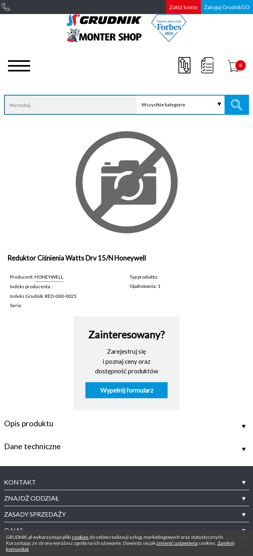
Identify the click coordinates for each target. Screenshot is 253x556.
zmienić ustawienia (177, 543)
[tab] (126, 482)
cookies (80, 537)
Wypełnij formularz (126, 390)
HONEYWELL (48, 276)
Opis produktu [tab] (28, 423)
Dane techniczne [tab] (32, 446)
